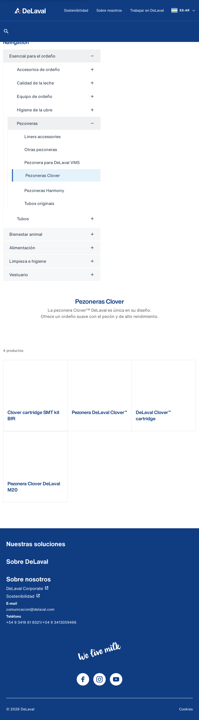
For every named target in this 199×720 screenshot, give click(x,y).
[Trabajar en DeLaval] (147, 10)
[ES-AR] (183, 10)
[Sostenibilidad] (76, 10)
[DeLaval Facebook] (83, 679)
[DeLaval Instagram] (99, 679)
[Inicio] (30, 10)
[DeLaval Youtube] (116, 679)
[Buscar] (6, 31)
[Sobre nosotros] (109, 10)
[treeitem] (56, 175)
